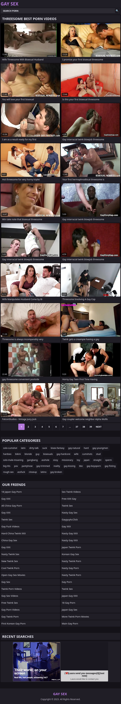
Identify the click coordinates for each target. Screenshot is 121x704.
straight (97, 459)
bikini (18, 453)
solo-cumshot (10, 447)
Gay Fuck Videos (10, 526)
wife (76, 453)
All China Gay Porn (11, 505)
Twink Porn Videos (11, 588)
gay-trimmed (43, 465)
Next (99, 426)
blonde (28, 453)
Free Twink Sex (9, 602)
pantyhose (27, 465)
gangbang (32, 459)
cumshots (87, 453)
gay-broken (56, 471)
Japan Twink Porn (71, 547)
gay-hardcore (63, 453)
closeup (33, 471)
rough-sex (8, 471)
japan (87, 459)
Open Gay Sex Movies (13, 575)
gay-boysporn (94, 465)
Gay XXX (5, 498)
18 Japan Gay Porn (11, 491)
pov (16, 465)
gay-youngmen (100, 447)
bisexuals (48, 453)
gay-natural (74, 447)
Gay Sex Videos (9, 595)
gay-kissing (69, 465)
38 (84, 426)
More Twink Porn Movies (75, 616)
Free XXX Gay (69, 498)
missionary (67, 459)
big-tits (6, 465)
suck (44, 447)
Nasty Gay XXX (70, 533)
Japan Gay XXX (70, 595)
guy (37, 453)
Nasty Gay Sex (69, 512)
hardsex (7, 453)
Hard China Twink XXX (13, 533)
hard (86, 447)
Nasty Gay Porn (70, 568)
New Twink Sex (9, 561)
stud (98, 453)
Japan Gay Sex (69, 609)
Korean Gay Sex (70, 554)
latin (23, 447)
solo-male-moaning (13, 459)
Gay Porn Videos (10, 609)
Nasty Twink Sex (10, 554)
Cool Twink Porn (10, 568)
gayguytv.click (70, 519)
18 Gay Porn (68, 602)
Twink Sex (6, 519)
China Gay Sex (9, 540)
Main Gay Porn (70, 623)
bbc (81, 465)
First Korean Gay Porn (13, 623)
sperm (108, 459)
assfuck (21, 471)
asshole (45, 459)
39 (90, 426)
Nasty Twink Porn (71, 561)
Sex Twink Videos (71, 491)
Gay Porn (67, 581)
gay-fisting (110, 465)
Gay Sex (5, 581)
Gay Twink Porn (10, 616)
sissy (55, 459)
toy (78, 459)
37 (77, 426)
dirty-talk (34, 447)
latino (43, 471)
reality (57, 465)
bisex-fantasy (57, 447)
